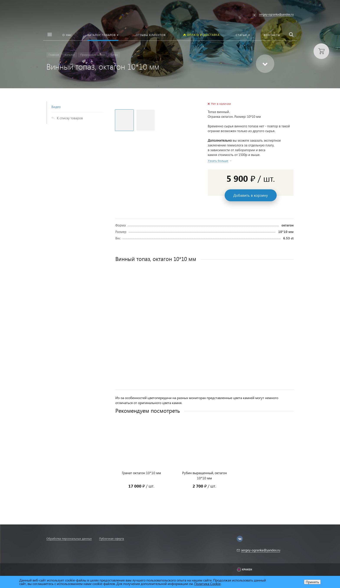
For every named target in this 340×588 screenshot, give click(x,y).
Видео (56, 107)
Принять (312, 582)
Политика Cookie (207, 583)
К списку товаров (70, 118)
